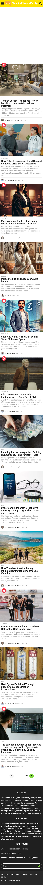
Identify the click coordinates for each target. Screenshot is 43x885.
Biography (4, 218)
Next (31, 776)
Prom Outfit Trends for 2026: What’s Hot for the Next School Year (20, 627)
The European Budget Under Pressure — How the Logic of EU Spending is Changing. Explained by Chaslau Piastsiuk (21, 748)
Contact (4, 877)
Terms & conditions (29, 874)
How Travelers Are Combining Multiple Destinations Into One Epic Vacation (19, 571)
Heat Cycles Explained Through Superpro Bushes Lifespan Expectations (17, 687)
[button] (2, 3)
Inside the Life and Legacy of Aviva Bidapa (19, 280)
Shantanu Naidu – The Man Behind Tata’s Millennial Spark (19, 338)
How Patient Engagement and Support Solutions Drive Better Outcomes (21, 162)
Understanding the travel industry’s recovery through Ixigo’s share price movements (20, 510)
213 (26, 776)
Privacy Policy (15, 874)
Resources (4, 158)
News (2, 742)
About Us (4, 874)
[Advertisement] (21, 36)
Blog (2, 98)
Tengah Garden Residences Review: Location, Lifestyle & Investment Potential (20, 103)
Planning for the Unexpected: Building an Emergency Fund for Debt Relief (21, 453)
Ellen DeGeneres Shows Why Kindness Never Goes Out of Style (19, 395)
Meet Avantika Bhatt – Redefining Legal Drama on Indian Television (19, 222)
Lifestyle (4, 624)
